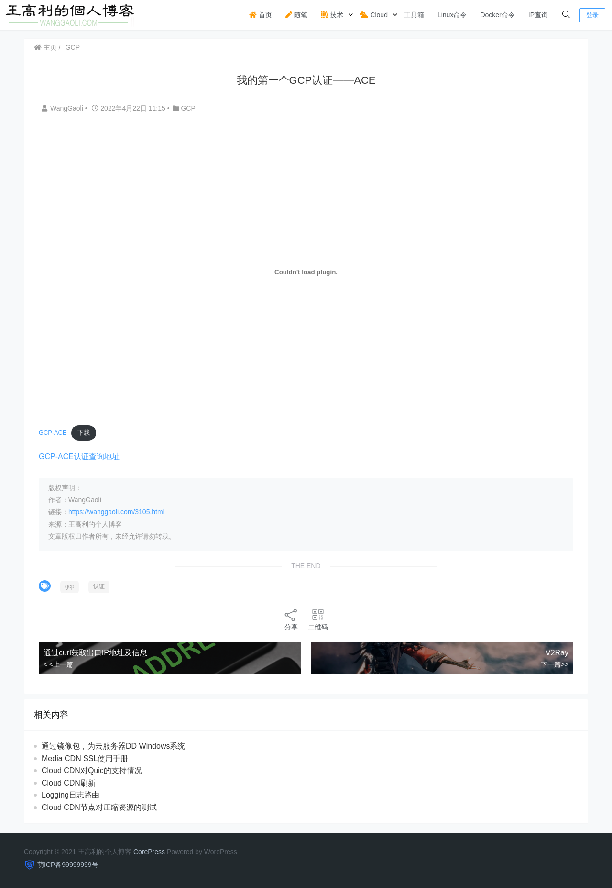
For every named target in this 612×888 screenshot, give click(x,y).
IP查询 (538, 15)
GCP (73, 47)
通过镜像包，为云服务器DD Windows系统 (113, 746)
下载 (83, 432)
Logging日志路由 (70, 795)
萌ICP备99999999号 (67, 864)
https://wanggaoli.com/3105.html (116, 512)
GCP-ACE (52, 432)
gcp (69, 586)
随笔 (296, 15)
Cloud (373, 15)
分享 (291, 619)
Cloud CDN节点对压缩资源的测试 (99, 807)
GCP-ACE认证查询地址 (79, 456)
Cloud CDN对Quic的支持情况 (92, 770)
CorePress (149, 851)
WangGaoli (63, 108)
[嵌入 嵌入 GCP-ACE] (306, 272)
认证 (99, 586)
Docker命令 (497, 15)
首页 (260, 15)
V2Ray (557, 653)
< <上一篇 (58, 664)
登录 (592, 15)
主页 (45, 47)
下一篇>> (554, 664)
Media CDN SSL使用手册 (85, 758)
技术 (332, 15)
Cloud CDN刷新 (69, 783)
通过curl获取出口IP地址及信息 (95, 653)
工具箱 (414, 15)
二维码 (318, 619)
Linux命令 (452, 15)
